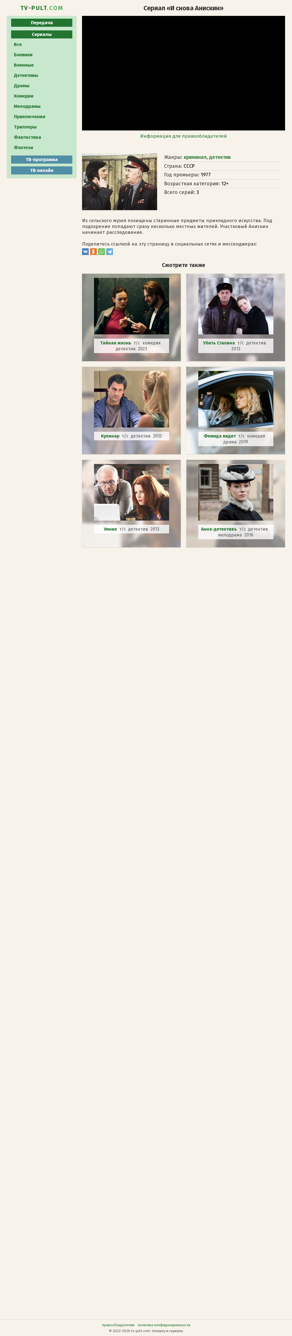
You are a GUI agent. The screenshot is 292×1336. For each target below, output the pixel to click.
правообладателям (118, 1325)
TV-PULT (41, 8)
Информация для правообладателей (183, 136)
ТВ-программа (42, 159)
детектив (220, 157)
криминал (195, 157)
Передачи (42, 23)
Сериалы (42, 34)
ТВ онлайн (41, 170)
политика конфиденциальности (164, 1325)
